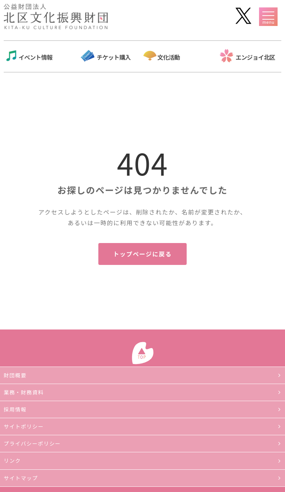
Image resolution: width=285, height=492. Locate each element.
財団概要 (15, 375)
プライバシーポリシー (32, 443)
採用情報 (15, 409)
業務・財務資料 (24, 392)
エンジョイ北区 (255, 57)
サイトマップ (21, 478)
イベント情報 (35, 57)
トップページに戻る (142, 253)
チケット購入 (114, 57)
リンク (12, 460)
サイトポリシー (24, 426)
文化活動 (168, 57)
